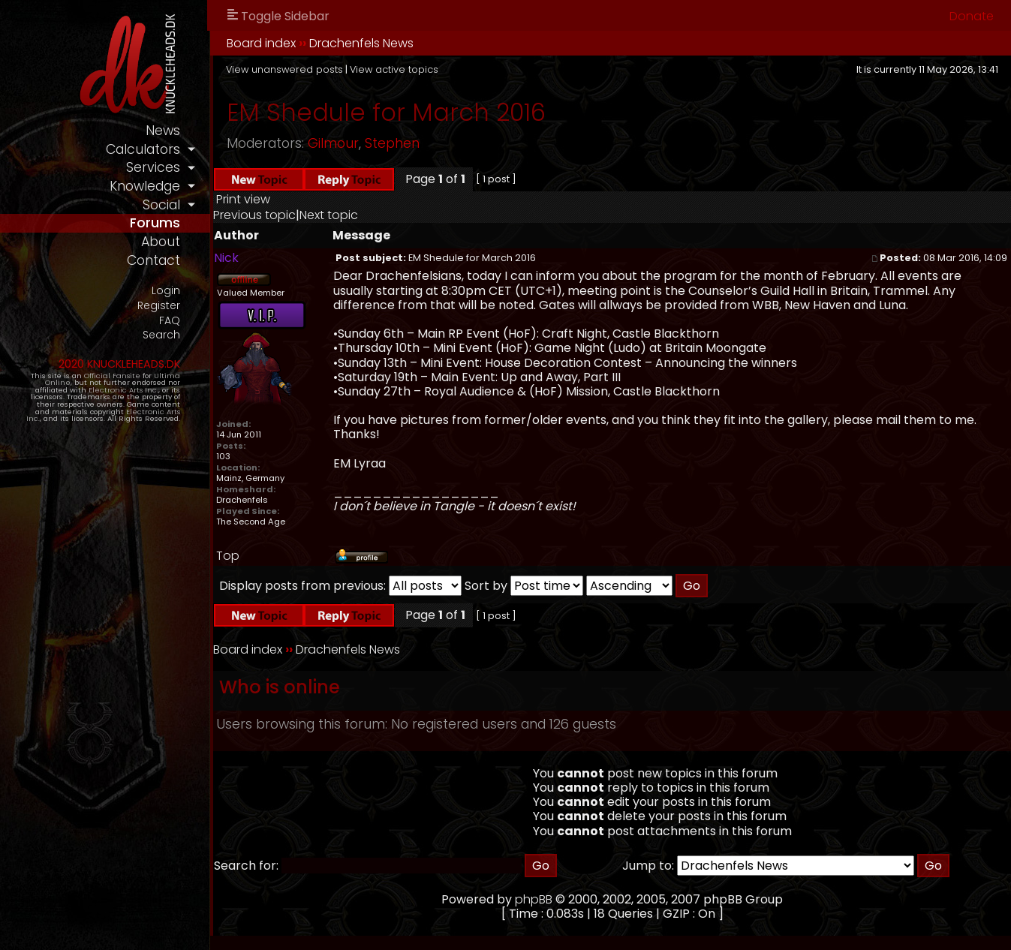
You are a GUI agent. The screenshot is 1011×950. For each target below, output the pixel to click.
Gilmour (333, 143)
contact (153, 260)
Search (161, 335)
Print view (243, 199)
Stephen (392, 143)
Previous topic (254, 215)
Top (227, 555)
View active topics (394, 69)
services (153, 167)
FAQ (169, 321)
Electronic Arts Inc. (123, 390)
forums (155, 223)
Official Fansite (112, 375)
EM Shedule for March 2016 (386, 112)
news (163, 131)
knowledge (145, 186)
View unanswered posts (284, 69)
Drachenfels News (361, 43)
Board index (261, 43)
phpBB (533, 899)
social (161, 205)
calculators (143, 149)
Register (158, 306)
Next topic (328, 215)
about (160, 242)
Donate (971, 16)
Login (166, 291)
